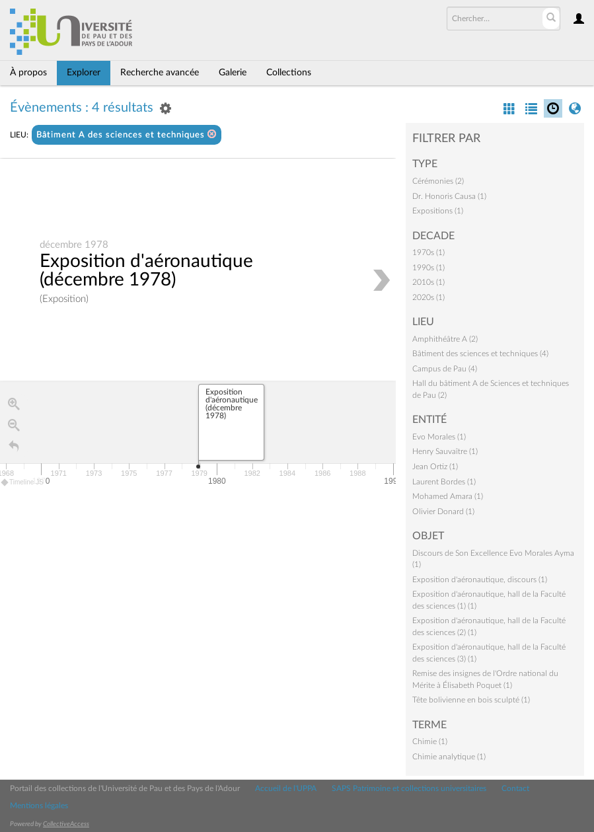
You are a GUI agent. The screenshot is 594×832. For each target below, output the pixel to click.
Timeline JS (23, 482)
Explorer (83, 72)
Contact (515, 788)
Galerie (232, 72)
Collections (288, 72)
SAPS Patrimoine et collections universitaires (409, 788)
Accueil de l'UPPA (285, 788)
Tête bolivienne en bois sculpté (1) (471, 700)
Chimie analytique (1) (449, 757)
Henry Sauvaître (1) (445, 451)
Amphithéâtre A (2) (445, 339)
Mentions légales (39, 806)
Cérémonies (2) (438, 181)
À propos (28, 72)
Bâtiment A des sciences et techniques (126, 134)
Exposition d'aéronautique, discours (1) (479, 580)
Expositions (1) (437, 211)
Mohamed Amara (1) (447, 496)
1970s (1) (428, 252)
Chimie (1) (429, 741)
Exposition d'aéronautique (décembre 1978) (146, 270)
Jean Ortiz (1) (435, 467)
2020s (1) (428, 297)
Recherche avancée (159, 72)
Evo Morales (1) (439, 437)
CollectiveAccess (66, 824)
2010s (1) (428, 282)
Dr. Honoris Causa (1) (449, 196)
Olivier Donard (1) (443, 511)
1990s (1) (428, 268)
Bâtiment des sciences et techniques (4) (480, 354)
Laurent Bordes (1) (444, 482)
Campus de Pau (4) (444, 369)
